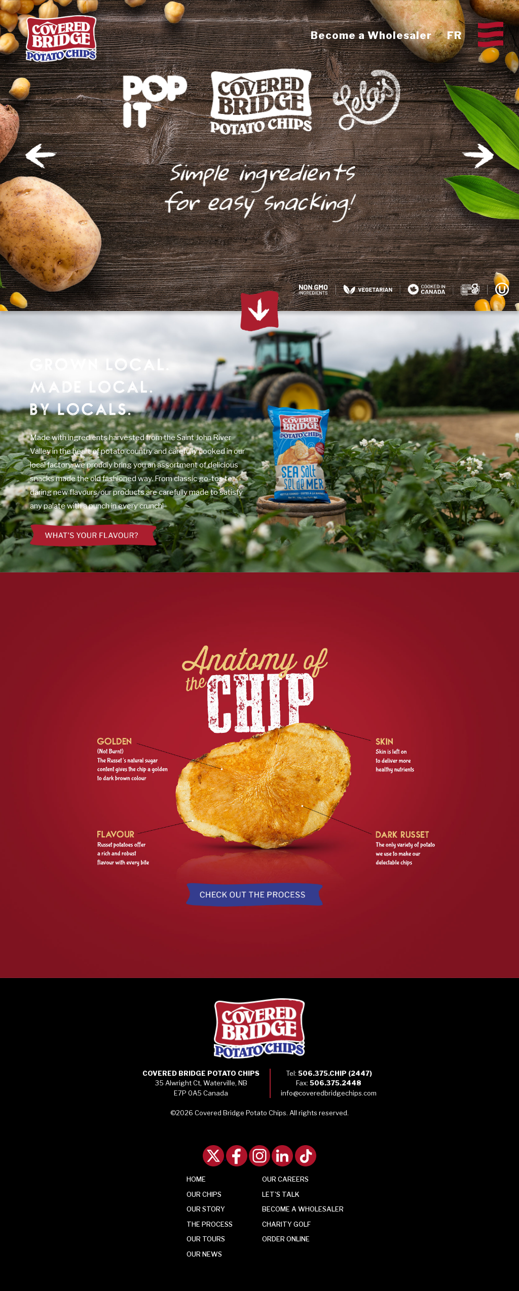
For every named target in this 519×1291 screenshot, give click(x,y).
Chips (204, 1194)
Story (206, 1209)
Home (196, 1179)
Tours (206, 1239)
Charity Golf (286, 1224)
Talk (281, 1194)
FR (454, 35)
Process (210, 1224)
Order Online (286, 1239)
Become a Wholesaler (371, 35)
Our (204, 1254)
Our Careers (285, 1179)
